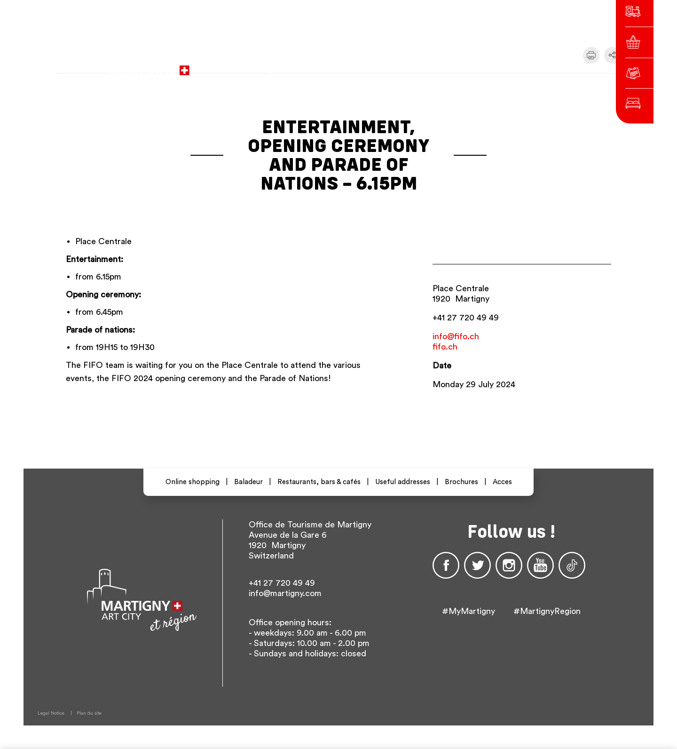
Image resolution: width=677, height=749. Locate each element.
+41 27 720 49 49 (466, 317)
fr (447, 65)
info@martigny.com (285, 593)
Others (508, 65)
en (481, 65)
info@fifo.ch (456, 336)
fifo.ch (445, 347)
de (464, 65)
